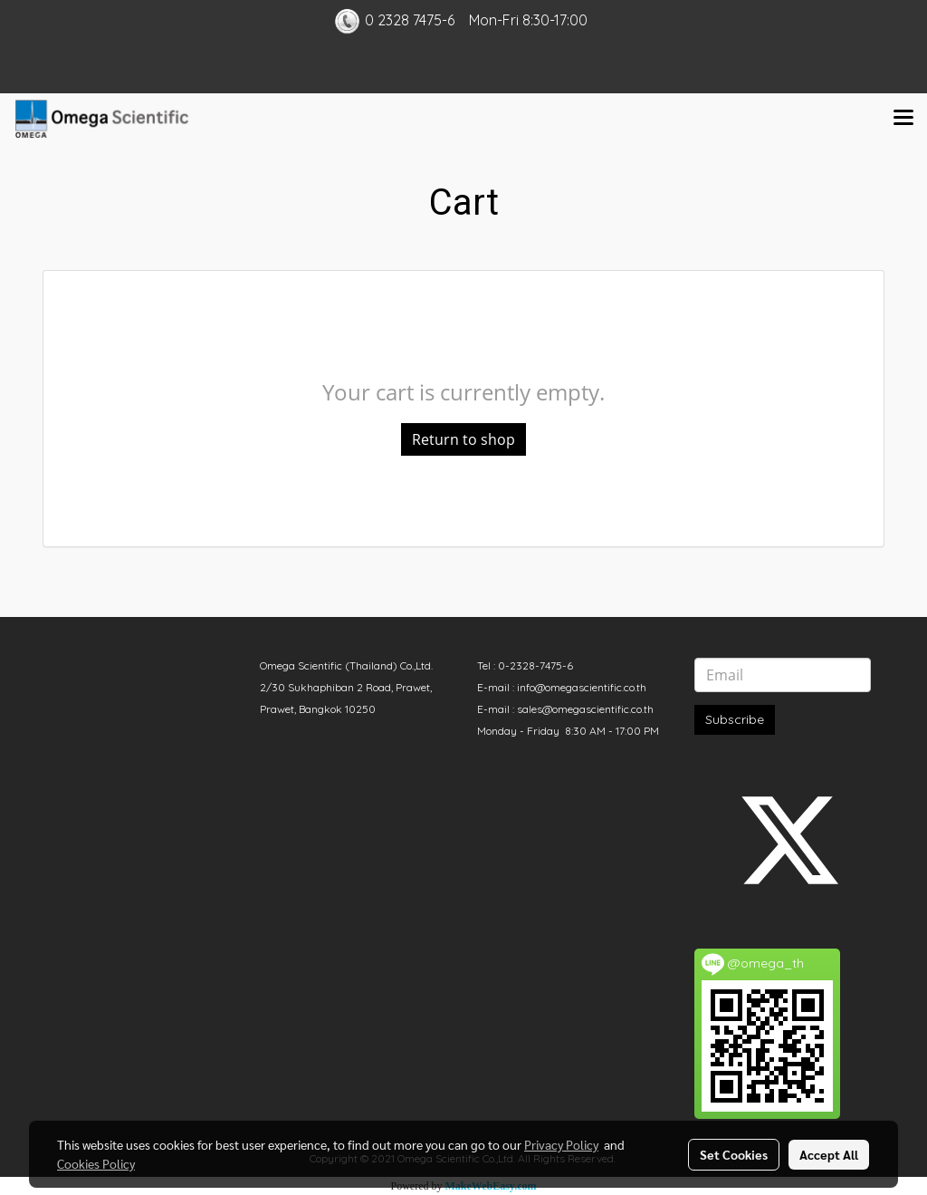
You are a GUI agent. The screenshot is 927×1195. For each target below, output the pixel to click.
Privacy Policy (561, 1144)
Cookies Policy (96, 1163)
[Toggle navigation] (903, 119)
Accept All (828, 1154)
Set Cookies (734, 1154)
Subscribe (734, 719)
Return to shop (463, 439)
